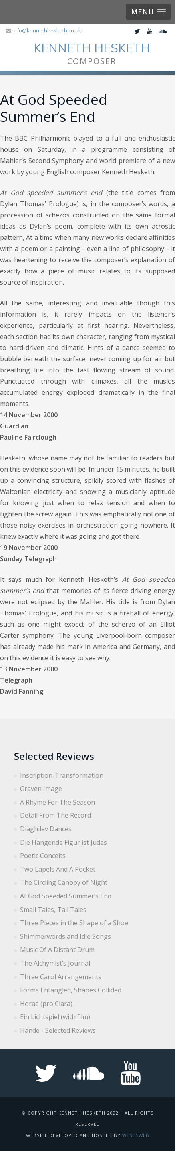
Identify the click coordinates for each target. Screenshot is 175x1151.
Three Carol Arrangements (60, 976)
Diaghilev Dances (46, 828)
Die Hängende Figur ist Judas (63, 842)
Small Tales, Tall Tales (53, 909)
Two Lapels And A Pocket (57, 869)
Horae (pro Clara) (46, 1003)
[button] (148, 12)
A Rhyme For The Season (57, 802)
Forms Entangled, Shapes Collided (70, 990)
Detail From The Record (55, 815)
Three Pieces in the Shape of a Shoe (74, 922)
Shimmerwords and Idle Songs (65, 936)
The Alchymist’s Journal (55, 963)
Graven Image (41, 788)
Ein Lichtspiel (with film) (55, 1016)
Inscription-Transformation (61, 775)
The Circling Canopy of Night (63, 882)
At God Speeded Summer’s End (65, 896)
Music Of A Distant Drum (57, 949)
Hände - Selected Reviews (58, 1030)
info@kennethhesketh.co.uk (46, 30)
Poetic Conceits (43, 855)
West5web (135, 1135)
